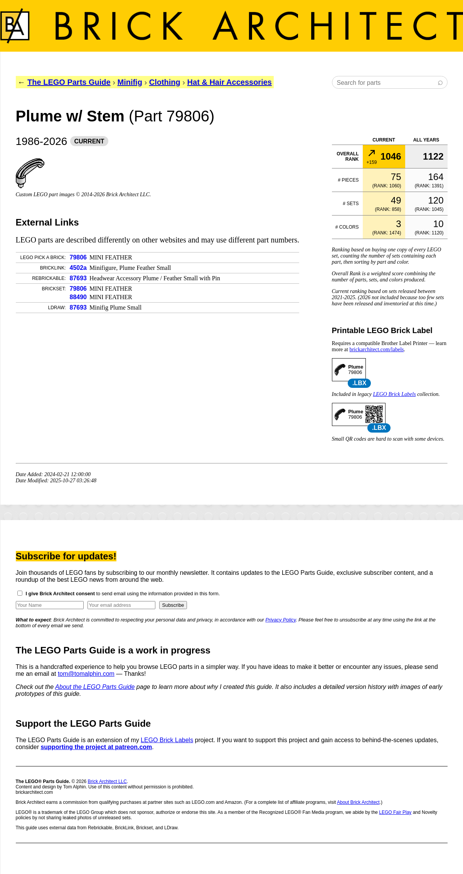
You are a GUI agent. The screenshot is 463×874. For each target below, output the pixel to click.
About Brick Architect (358, 802)
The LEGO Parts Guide (69, 82)
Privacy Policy (280, 620)
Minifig (129, 82)
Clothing (164, 82)
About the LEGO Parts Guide (95, 687)
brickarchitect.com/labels (376, 349)
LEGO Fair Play (395, 812)
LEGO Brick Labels (394, 394)
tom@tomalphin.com (86, 673)
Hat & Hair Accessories (229, 82)
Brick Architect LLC (107, 781)
